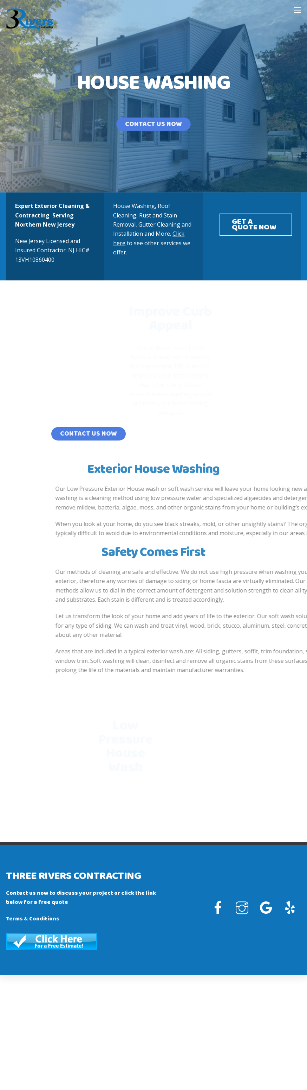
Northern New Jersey (39, 224)
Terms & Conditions (32, 919)
